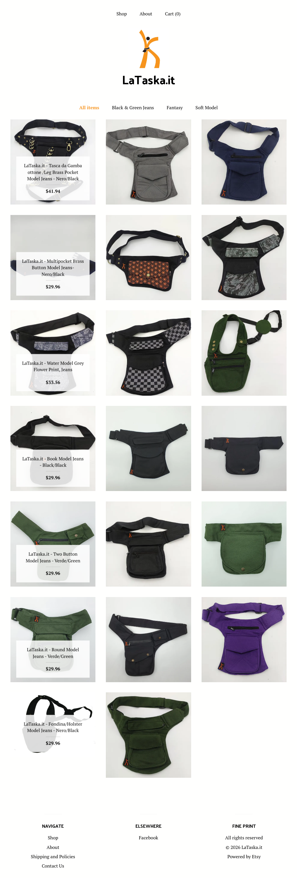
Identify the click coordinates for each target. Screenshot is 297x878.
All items (89, 107)
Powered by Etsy (244, 856)
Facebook (148, 837)
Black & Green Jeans (133, 107)
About (146, 13)
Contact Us (53, 866)
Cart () (173, 13)
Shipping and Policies (53, 856)
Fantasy (175, 107)
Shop (121, 13)
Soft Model (206, 107)
